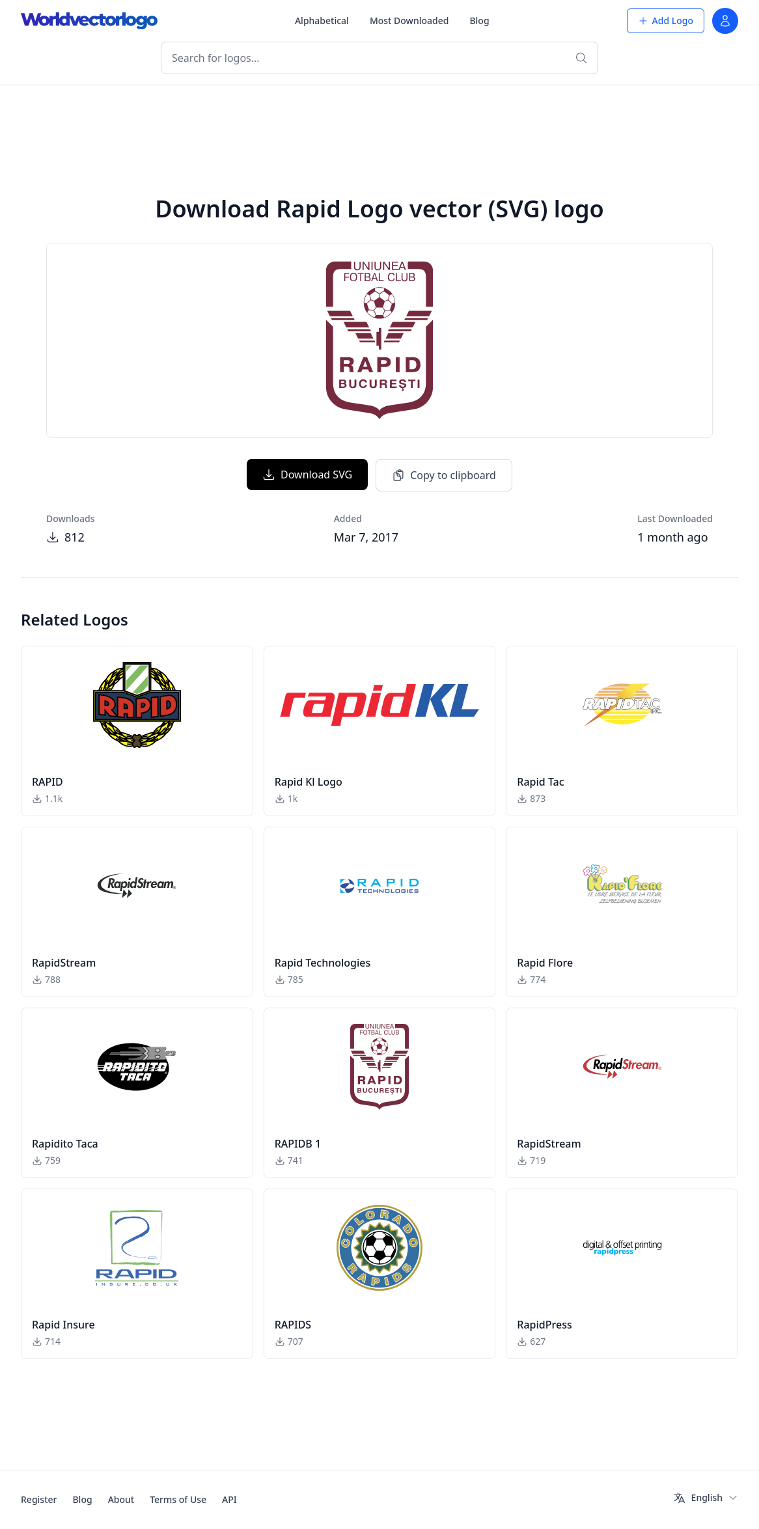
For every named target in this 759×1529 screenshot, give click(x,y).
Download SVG (307, 474)
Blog (479, 20)
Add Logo (665, 20)
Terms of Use (178, 1499)
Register (39, 1499)
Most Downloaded (409, 20)
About (121, 1499)
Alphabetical (322, 20)
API (229, 1499)
